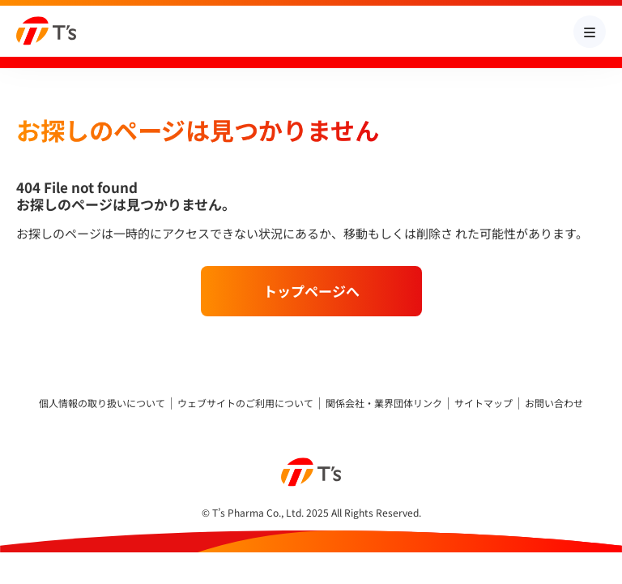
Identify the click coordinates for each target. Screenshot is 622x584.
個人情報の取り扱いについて (102, 403)
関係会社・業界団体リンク (384, 403)
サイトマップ (483, 403)
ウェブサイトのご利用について (245, 403)
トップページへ (311, 291)
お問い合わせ (554, 403)
